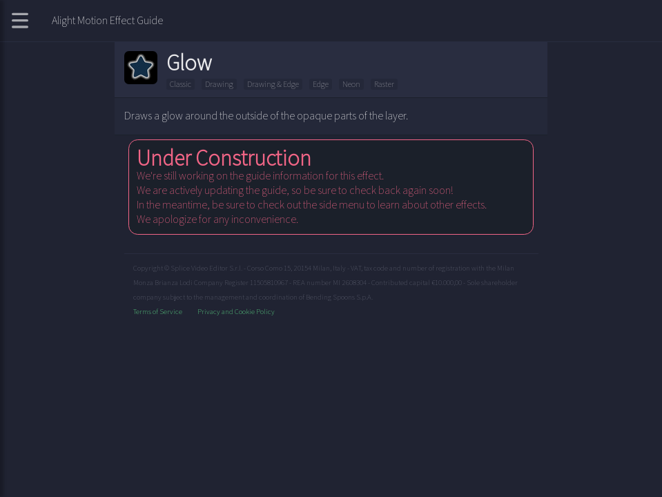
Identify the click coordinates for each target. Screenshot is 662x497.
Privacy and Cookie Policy (236, 311)
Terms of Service (158, 311)
